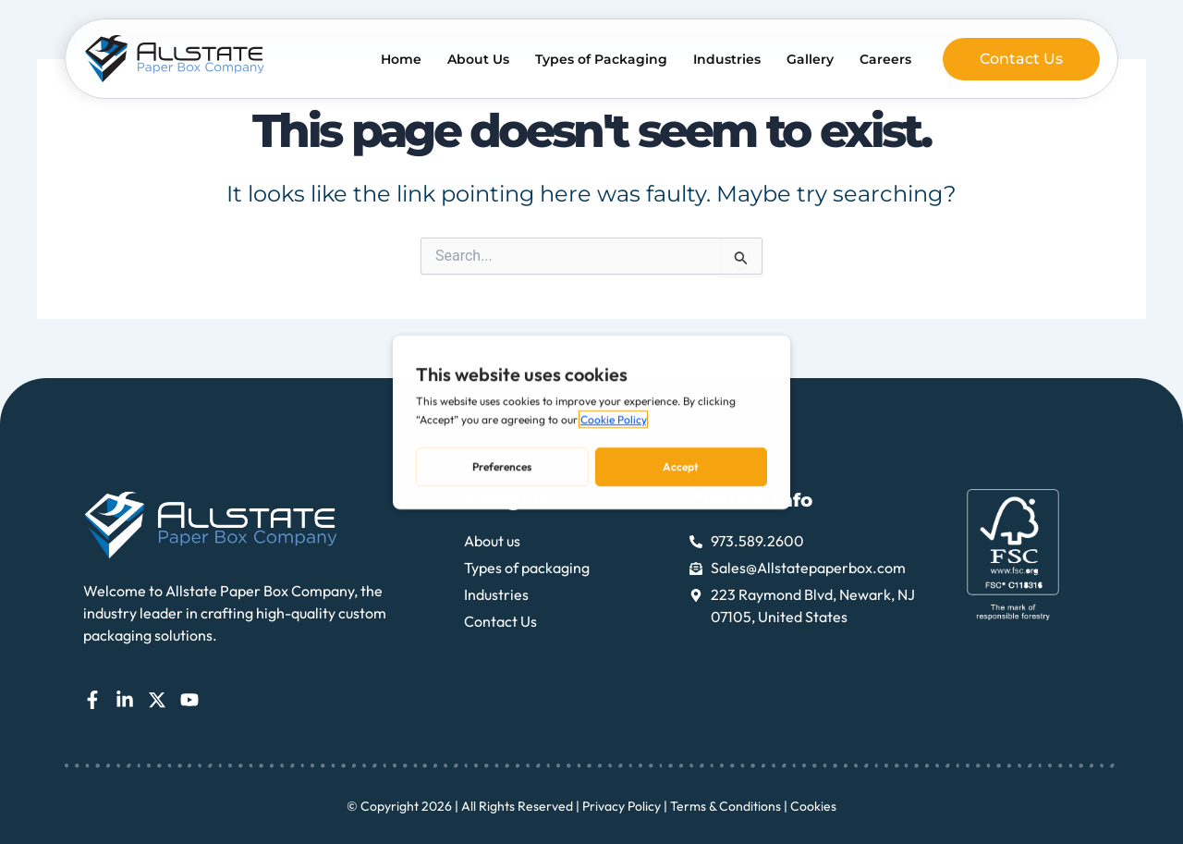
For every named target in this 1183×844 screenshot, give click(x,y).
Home (401, 59)
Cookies (813, 806)
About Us (478, 59)
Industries (727, 59)
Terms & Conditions (725, 806)
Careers (885, 59)
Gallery (810, 59)
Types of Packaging (601, 59)
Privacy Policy (621, 806)
